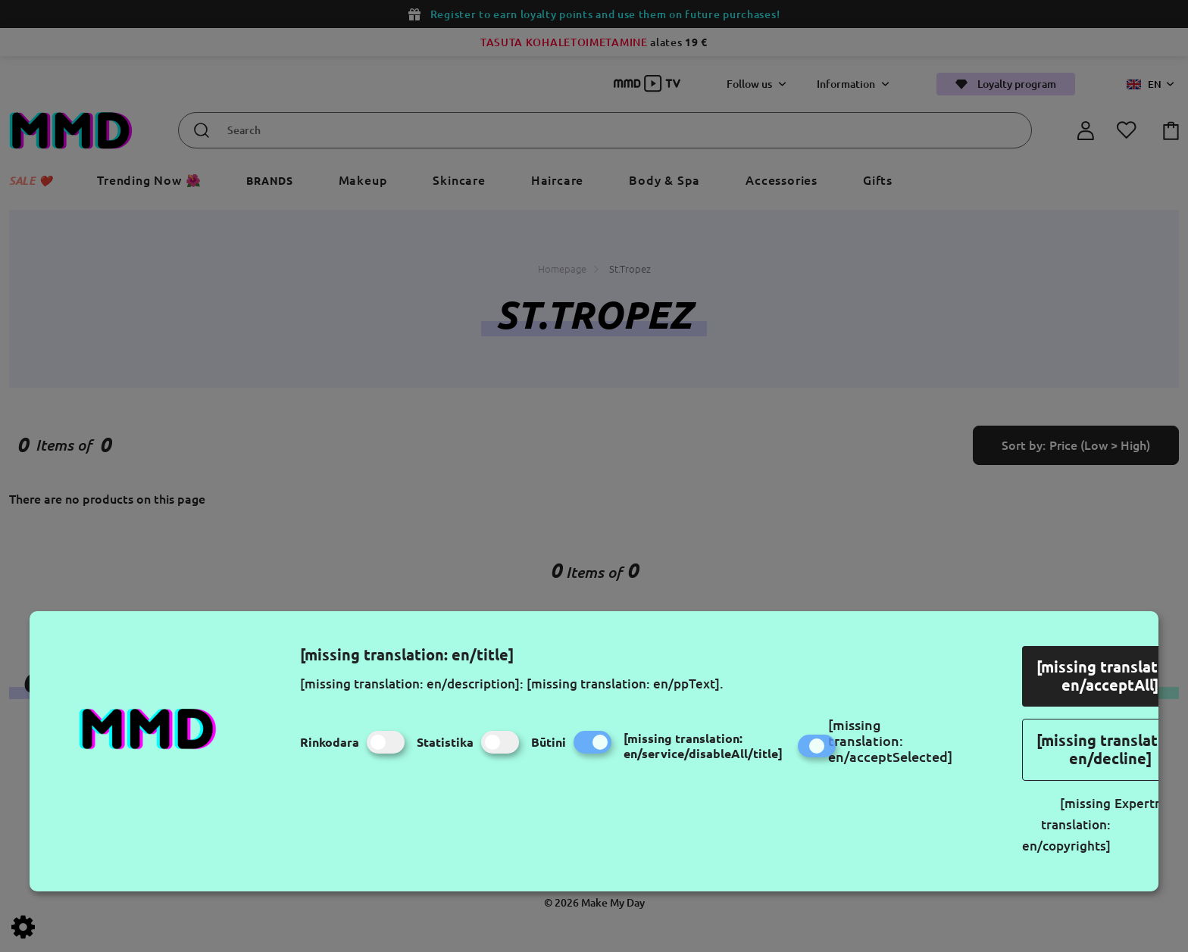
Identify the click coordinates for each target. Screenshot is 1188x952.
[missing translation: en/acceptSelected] (890, 740)
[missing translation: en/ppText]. (625, 683)
